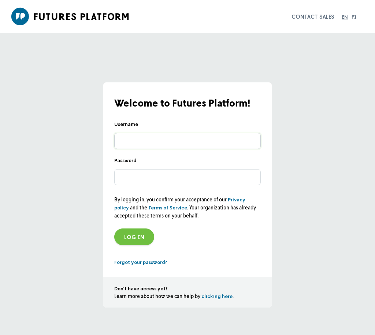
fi (354, 17)
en (345, 17)
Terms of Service (167, 207)
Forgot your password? (140, 262)
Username (126, 124)
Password (125, 160)
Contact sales (313, 16)
